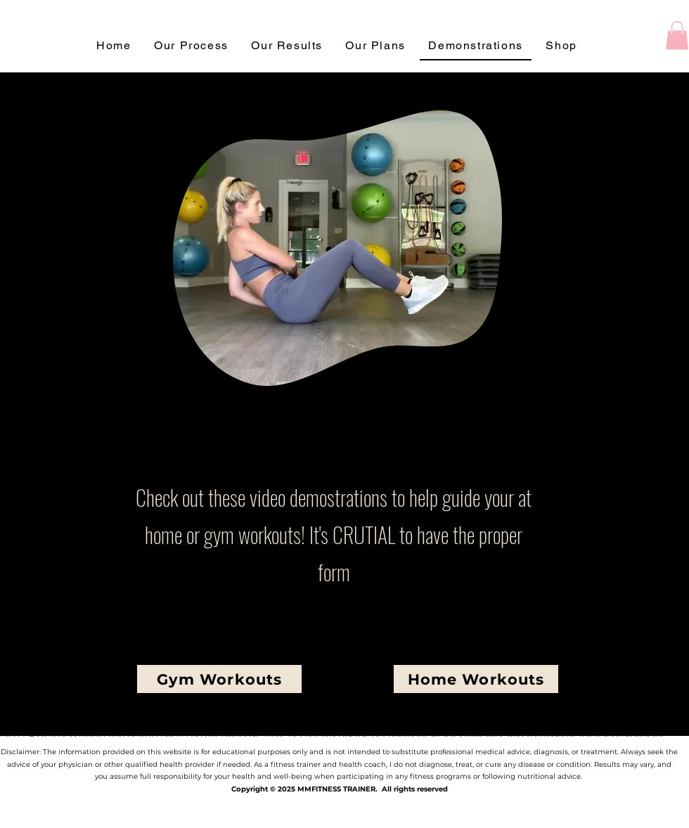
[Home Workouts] (476, 679)
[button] (677, 35)
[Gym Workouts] (219, 679)
